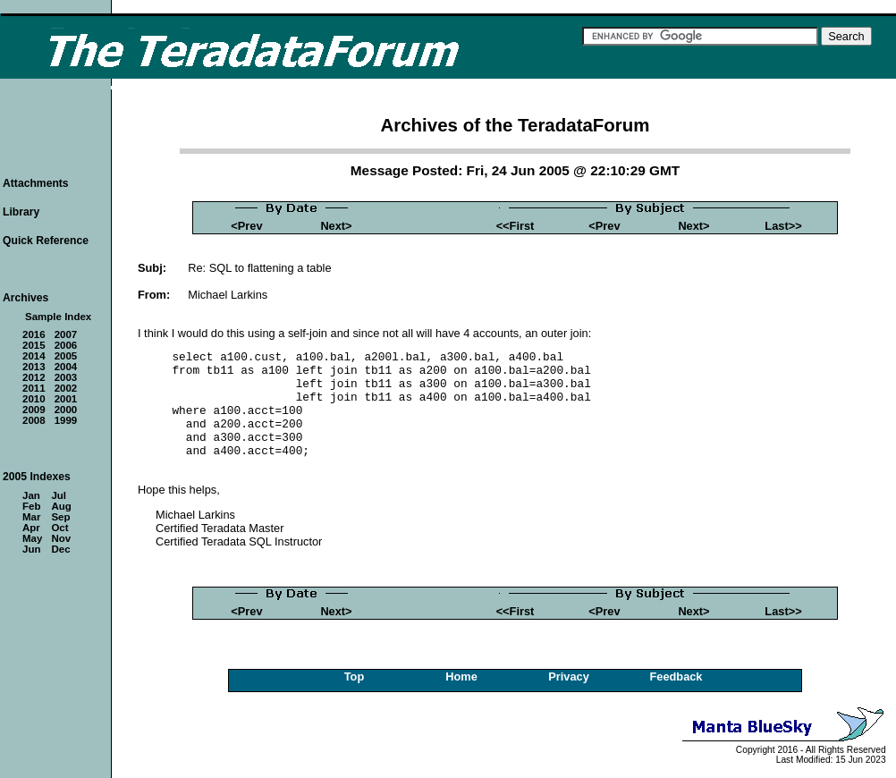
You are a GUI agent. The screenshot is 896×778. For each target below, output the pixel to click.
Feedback (675, 676)
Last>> (783, 226)
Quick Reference (46, 240)
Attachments (36, 183)
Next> (335, 226)
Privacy (568, 676)
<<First (515, 226)
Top (354, 676)
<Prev (246, 226)
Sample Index (58, 316)
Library (21, 212)
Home (461, 676)
